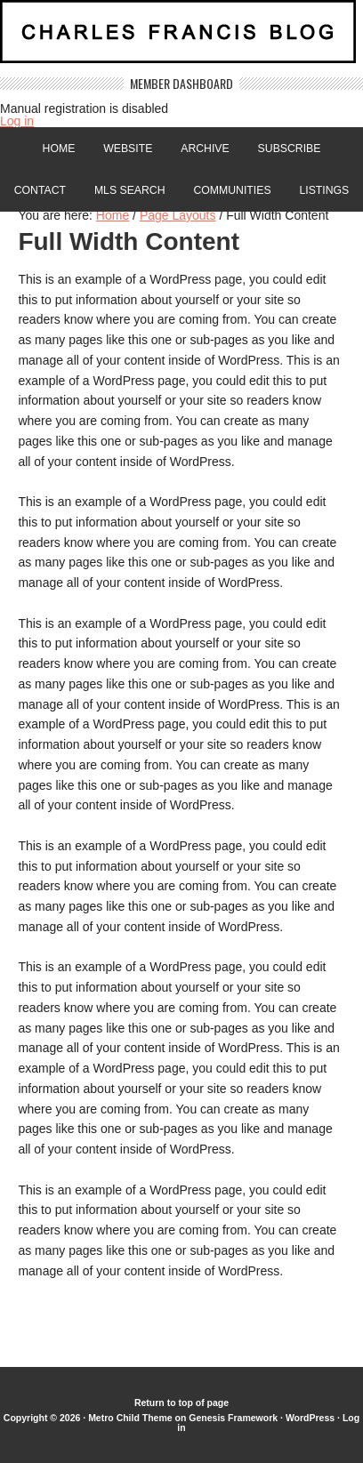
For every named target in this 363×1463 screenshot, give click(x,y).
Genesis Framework (233, 1417)
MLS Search (129, 190)
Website (127, 148)
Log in (17, 121)
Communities (231, 190)
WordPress (310, 1417)
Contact (40, 190)
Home (59, 148)
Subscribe (289, 148)
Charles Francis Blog (181, 38)
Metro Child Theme (130, 1417)
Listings (324, 190)
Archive (205, 148)
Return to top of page (181, 1402)
